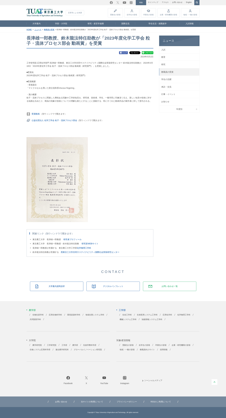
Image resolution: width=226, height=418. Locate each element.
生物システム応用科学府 (40, 350)
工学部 (122, 310)
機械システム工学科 (128, 319)
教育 (163, 57)
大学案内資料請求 (57, 286)
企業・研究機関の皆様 (168, 15)
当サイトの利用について (92, 402)
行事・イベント (168, 94)
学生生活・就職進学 (157, 23)
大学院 (32, 340)
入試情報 (189, 23)
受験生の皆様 (115, 15)
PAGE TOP (214, 382)
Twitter (117, 2)
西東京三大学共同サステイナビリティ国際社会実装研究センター (90, 252)
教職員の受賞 (49, 30)
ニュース (37, 30)
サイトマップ (153, 2)
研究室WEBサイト (90, 243)
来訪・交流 (166, 87)
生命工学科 (127, 315)
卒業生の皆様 (148, 15)
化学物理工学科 (84, 248)
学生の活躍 (166, 79)
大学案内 (36, 23)
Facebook (111, 2)
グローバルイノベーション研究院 (88, 350)
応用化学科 (167, 315)
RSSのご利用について (161, 402)
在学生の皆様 (132, 15)
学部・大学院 (61, 23)
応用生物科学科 (55, 315)
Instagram (131, 2)
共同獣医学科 (35, 319)
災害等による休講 (75, 13)
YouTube (124, 2)
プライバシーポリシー (127, 402)
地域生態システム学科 (94, 315)
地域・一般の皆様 (190, 15)
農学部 (32, 310)
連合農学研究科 (62, 350)
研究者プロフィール (72, 239)
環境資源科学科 (73, 315)
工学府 (64, 345)
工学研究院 (51, 345)
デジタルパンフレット (113, 286)
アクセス (165, 2)
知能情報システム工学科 (152, 319)
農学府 (75, 345)
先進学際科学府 (89, 345)
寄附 (141, 3)
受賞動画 (36, 114)
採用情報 (163, 350)
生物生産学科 (38, 315)
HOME (29, 30)
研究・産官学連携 (96, 23)
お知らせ (165, 101)
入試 (163, 50)
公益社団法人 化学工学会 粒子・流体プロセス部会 (54, 120)
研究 (163, 64)
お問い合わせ (177, 2)
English (189, 2)
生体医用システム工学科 (147, 315)
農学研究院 (37, 345)
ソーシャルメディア (153, 380)
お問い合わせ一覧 (170, 286)
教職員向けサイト (147, 350)
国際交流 (125, 23)
